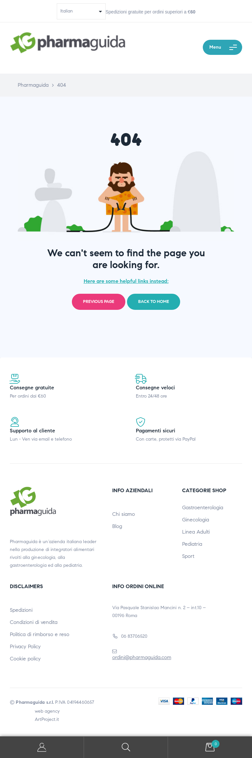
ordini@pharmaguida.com (141, 657)
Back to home (153, 301)
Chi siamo (123, 514)
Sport (188, 556)
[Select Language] (81, 11)
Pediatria (192, 544)
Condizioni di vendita (33, 622)
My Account (42, 747)
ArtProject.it (47, 719)
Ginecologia (195, 520)
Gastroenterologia (202, 507)
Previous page (98, 301)
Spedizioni (21, 610)
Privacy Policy (25, 646)
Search (126, 747)
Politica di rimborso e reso (39, 634)
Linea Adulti (196, 532)
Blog (117, 526)
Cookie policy (25, 658)
